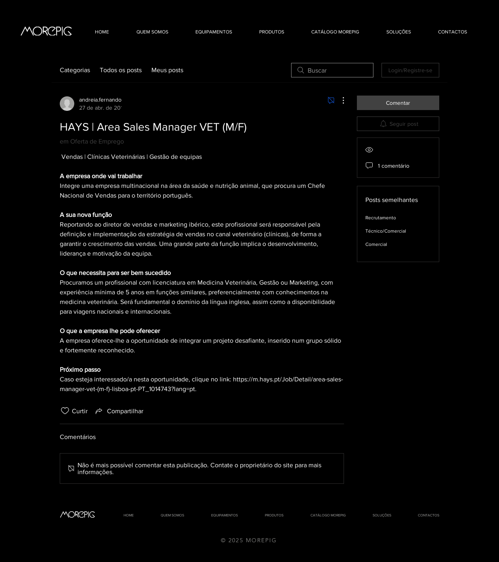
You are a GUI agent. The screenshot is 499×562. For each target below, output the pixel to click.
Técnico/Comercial (385, 231)
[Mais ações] (339, 100)
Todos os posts (121, 70)
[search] (332, 70)
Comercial (376, 244)
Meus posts (167, 70)
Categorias (75, 70)
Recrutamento (380, 218)
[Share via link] (118, 411)
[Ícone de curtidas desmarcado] (65, 411)
